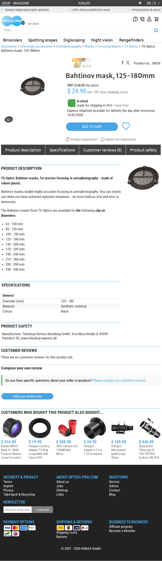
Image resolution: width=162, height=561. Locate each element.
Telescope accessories (36, 46)
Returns (61, 537)
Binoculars (12, 39)
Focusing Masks (109, 46)
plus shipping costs (114, 92)
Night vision (102, 39)
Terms (7, 482)
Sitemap (62, 490)
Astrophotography (68, 46)
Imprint (8, 486)
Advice (114, 486)
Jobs (59, 486)
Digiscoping (74, 39)
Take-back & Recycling (19, 494)
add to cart (92, 127)
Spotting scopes (42, 39)
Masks (89, 46)
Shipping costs (66, 532)
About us (62, 482)
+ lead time (120, 105)
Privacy (8, 490)
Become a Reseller (122, 531)
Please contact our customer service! (119, 380)
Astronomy (9, 46)
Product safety (143, 149)
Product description (23, 149)
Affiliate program (121, 526)
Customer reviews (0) (102, 149)
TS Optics (131, 46)
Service (114, 482)
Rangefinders (131, 39)
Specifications (62, 149)
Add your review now (27, 396)
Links (60, 494)
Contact (114, 490)
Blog (112, 494)
